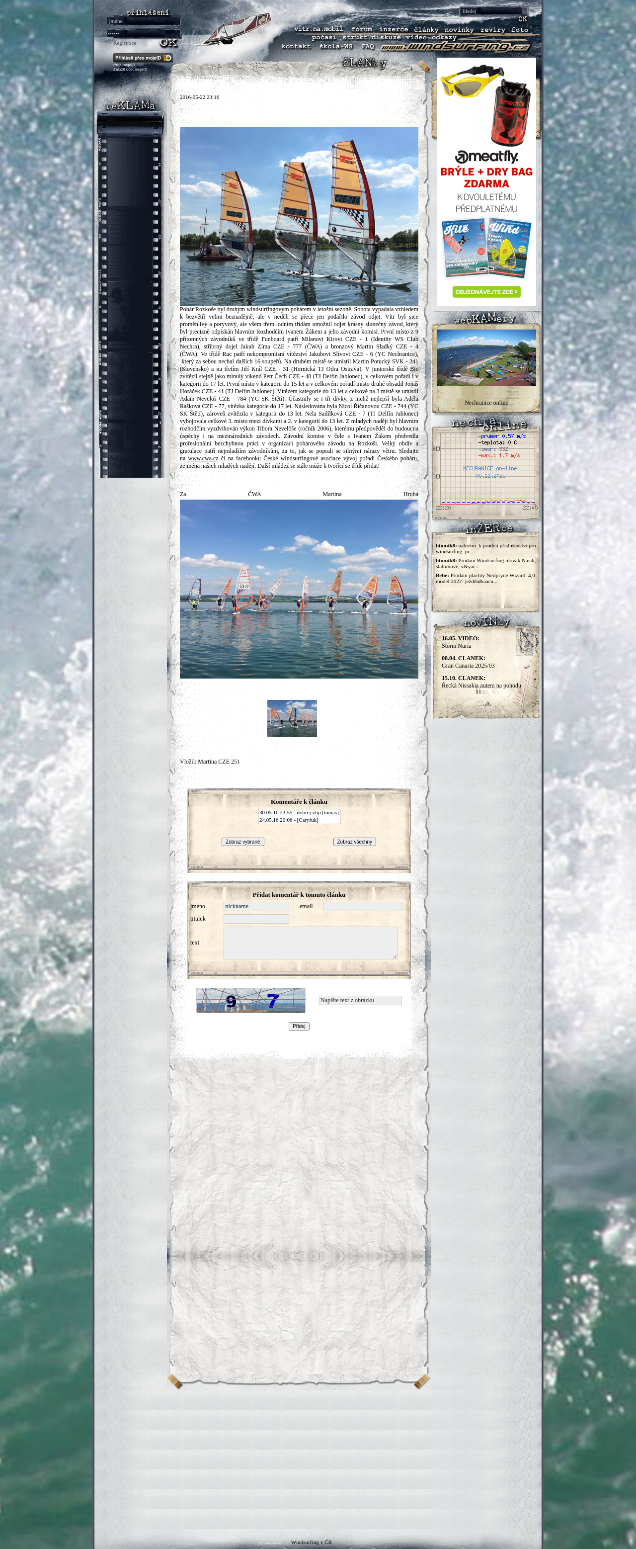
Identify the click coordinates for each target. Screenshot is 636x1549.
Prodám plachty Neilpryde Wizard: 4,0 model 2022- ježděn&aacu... (485, 578)
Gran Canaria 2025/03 (468, 662)
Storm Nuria (460, 642)
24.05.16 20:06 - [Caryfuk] (299, 820)
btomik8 (445, 545)
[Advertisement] (318, 1459)
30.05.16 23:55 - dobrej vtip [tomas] (299, 812)
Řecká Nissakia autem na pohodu (481, 682)
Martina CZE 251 (219, 761)
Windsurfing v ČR (311, 1542)
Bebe (441, 575)
